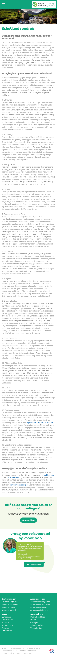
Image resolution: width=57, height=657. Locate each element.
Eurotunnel (6, 617)
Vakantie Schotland (10, 604)
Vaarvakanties (36, 628)
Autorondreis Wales (38, 607)
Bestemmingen (9, 599)
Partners (19, 653)
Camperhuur (7, 630)
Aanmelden (28, 520)
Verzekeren (7, 651)
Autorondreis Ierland (39, 610)
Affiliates (22, 651)
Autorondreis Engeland (40, 601)
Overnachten (36, 614)
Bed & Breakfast (37, 617)
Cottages (34, 622)
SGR (15, 651)
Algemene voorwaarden (11, 648)
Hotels (33, 619)
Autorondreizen (37, 599)
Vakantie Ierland (9, 610)
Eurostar (5, 622)
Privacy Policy (8, 653)
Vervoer (6, 614)
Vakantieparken (37, 625)
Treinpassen (7, 625)
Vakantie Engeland (10, 601)
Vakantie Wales (8, 607)
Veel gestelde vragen (31, 648)
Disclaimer (31, 651)
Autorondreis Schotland (40, 604)
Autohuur (6, 628)
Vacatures (28, 653)
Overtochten (7, 619)
